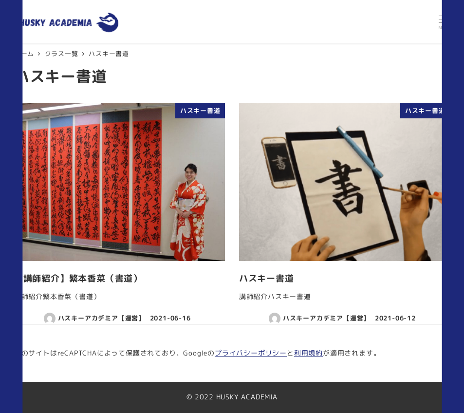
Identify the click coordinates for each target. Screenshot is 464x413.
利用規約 (308, 353)
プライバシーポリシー (251, 353)
